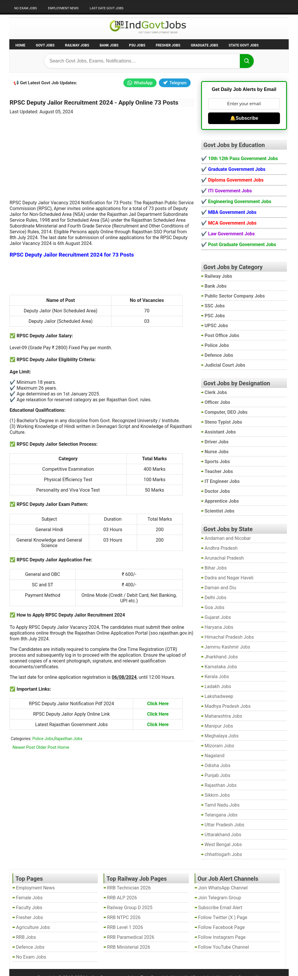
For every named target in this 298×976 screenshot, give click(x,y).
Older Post (46, 747)
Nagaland (214, 755)
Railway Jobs (77, 45)
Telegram (175, 82)
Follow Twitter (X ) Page (222, 917)
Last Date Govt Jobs (106, 8)
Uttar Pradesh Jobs (224, 825)
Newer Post (24, 747)
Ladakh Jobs (218, 686)
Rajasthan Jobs (68, 738)
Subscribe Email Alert (220, 907)
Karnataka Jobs (221, 666)
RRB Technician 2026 (129, 888)
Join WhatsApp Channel (223, 888)
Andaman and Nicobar (228, 538)
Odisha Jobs (217, 765)
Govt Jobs (45, 45)
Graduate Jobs (204, 45)
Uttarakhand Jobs (223, 834)
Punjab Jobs (217, 775)
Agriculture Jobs (33, 927)
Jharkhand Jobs (221, 657)
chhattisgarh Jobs (223, 854)
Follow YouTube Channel (223, 947)
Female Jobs (29, 897)
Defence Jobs (30, 947)
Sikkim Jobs (217, 795)
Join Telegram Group (219, 897)
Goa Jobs (214, 607)
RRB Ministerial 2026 (128, 947)
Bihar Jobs (216, 568)
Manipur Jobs (219, 726)
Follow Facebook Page (221, 927)
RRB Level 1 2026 (125, 927)
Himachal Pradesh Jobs (229, 637)
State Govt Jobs (244, 45)
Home (20, 45)
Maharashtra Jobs (223, 716)
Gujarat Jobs (218, 617)
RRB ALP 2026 (122, 897)
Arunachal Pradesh (224, 558)
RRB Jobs (26, 937)
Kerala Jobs (217, 676)
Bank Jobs (109, 45)
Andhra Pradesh (221, 548)
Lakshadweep (219, 696)
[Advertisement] (102, 153)
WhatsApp (139, 82)
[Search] (247, 61)
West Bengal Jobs (223, 844)
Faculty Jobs (29, 907)
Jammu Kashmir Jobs (227, 647)
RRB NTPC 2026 (124, 917)
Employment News (63, 8)
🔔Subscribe (244, 118)
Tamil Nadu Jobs (222, 805)
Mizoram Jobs (219, 745)
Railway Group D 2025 (129, 907)
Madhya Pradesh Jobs (228, 706)
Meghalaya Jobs (222, 736)
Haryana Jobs (219, 627)
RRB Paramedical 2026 (131, 937)
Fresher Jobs (168, 45)
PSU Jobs (137, 45)
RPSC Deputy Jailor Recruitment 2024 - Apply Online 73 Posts (94, 102)
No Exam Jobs (25, 8)
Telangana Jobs (221, 815)
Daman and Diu (220, 587)
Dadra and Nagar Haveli (229, 578)
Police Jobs (43, 738)
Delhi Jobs (215, 597)
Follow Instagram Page (222, 937)
